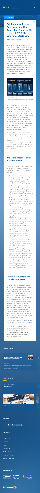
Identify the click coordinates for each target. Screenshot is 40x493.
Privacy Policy (8, 455)
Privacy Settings (8, 458)
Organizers (7, 448)
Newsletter (7, 452)
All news (8, 17)
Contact (6, 442)
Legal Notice (7, 438)
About (5, 445)
